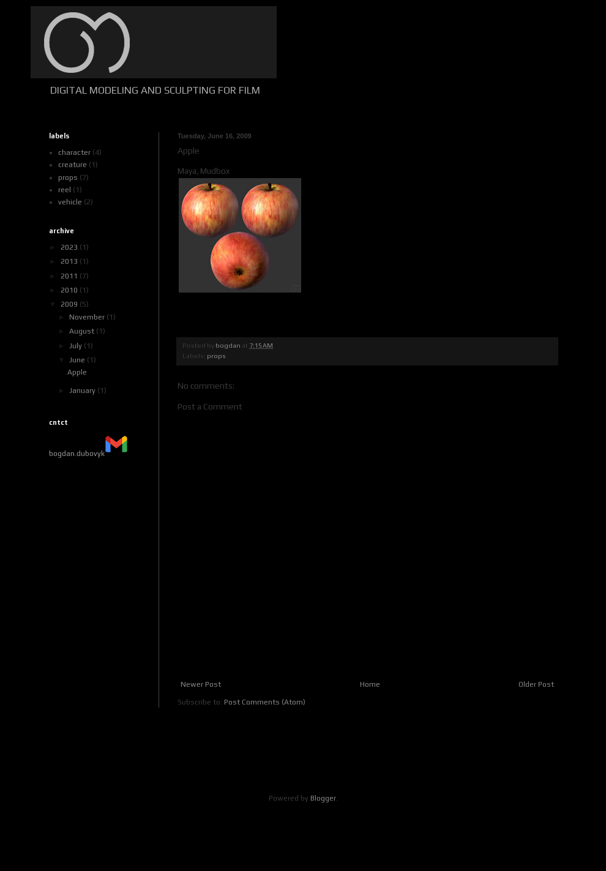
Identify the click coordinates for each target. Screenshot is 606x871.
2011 (70, 276)
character (74, 152)
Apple (77, 372)
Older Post (536, 684)
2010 (70, 290)
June (78, 360)
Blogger (323, 798)
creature (72, 164)
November (88, 317)
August (82, 331)
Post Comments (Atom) (264, 702)
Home (370, 684)
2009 (70, 304)
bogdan (228, 345)
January (83, 390)
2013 (70, 261)
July (76, 346)
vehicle (70, 202)
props (216, 355)
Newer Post (201, 684)
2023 (70, 247)
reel (64, 189)
